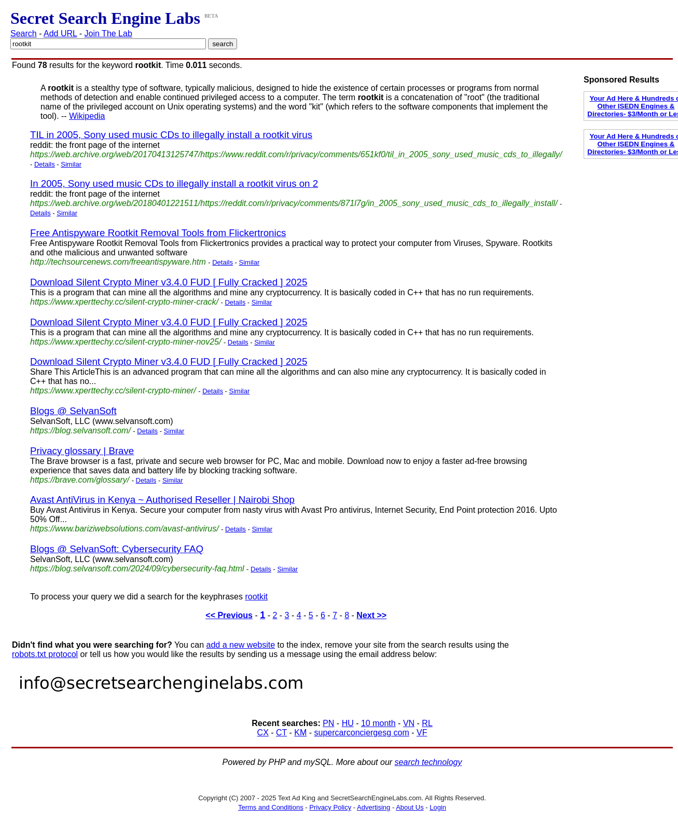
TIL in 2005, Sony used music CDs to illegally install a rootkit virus (171, 134)
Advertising (373, 807)
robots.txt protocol (45, 654)
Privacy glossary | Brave (82, 450)
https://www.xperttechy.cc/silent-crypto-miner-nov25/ (125, 341)
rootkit (256, 596)
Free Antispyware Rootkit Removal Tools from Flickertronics (158, 232)
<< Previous (229, 615)
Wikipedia (87, 116)
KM (300, 732)
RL (427, 723)
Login (438, 807)
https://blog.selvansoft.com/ (80, 430)
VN (408, 723)
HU (348, 723)
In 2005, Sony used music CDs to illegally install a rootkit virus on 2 (174, 183)
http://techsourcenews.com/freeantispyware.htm (118, 261)
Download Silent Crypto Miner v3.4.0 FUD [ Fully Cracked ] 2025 (168, 282)
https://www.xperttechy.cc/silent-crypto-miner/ (113, 390)
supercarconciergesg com (361, 732)
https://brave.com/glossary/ (79, 479)
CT (281, 732)
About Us (409, 807)
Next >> (371, 615)
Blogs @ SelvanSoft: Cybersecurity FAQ (116, 548)
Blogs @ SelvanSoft (73, 410)
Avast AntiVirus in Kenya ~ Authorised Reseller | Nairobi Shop (162, 499)
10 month (378, 723)
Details (44, 164)
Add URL (60, 33)
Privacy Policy (330, 807)
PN (328, 723)
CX (263, 732)
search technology (428, 762)
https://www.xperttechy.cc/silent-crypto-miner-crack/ (124, 301)
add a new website (240, 644)
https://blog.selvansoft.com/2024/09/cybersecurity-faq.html (137, 568)
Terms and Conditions (270, 807)
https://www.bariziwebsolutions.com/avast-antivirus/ (124, 528)
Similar (71, 164)
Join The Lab (108, 33)
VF (422, 732)
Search (23, 33)
